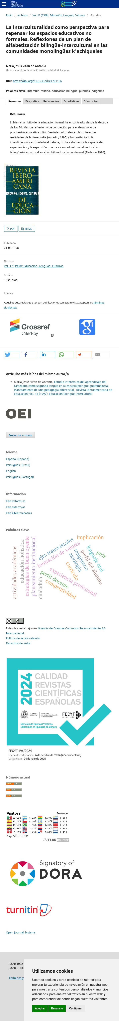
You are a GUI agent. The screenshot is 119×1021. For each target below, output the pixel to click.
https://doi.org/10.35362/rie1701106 (37, 81)
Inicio (9, 15)
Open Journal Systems (21, 932)
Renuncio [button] (57, 1008)
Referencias (51, 101)
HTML (28, 229)
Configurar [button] (76, 1008)
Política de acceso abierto (23, 638)
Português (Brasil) (18, 465)
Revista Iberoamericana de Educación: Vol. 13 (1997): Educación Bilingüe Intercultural (63, 392)
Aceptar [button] (40, 1008)
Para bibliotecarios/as (19, 513)
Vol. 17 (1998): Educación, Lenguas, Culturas (59, 15)
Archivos (22, 15)
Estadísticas (71, 101)
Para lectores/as (15, 501)
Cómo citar (91, 101)
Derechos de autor (18, 643)
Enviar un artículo (20, 435)
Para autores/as (15, 507)
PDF (12, 229)
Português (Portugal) (20, 477)
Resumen (14, 101)
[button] (12, 354)
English (11, 471)
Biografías (32, 101)
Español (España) (17, 459)
